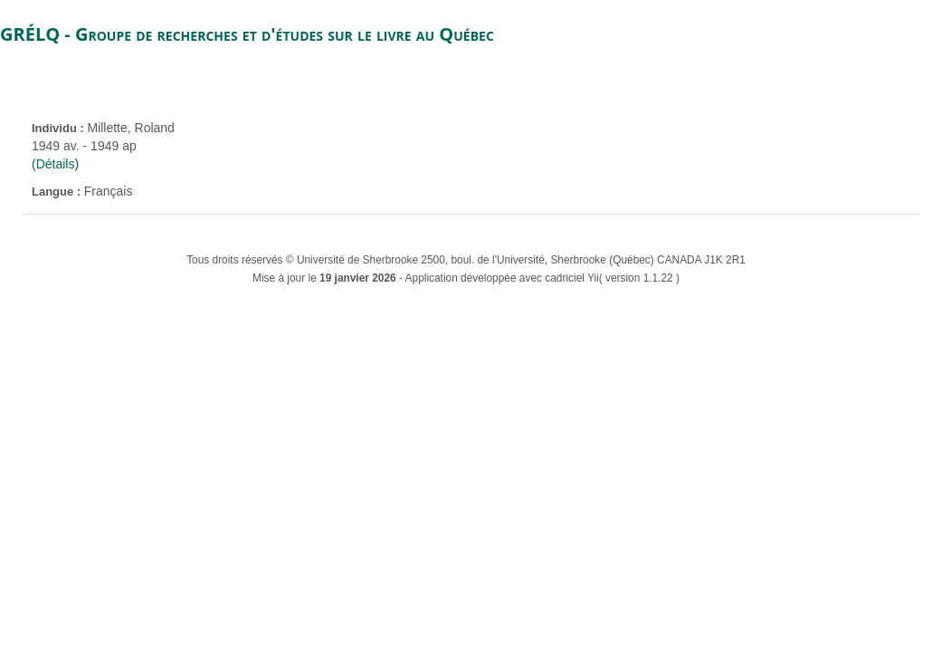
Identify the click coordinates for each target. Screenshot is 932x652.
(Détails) (55, 164)
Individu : (59, 128)
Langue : (58, 191)
